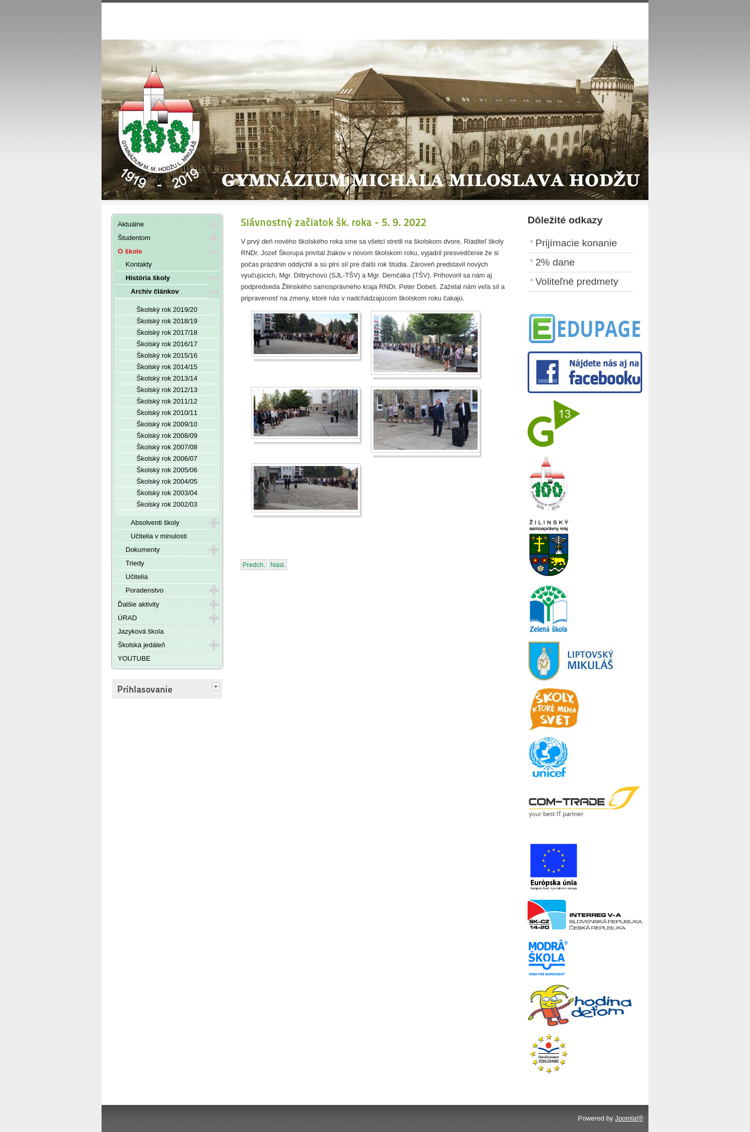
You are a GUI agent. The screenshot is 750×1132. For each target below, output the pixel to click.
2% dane (555, 262)
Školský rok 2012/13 (166, 390)
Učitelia (137, 577)
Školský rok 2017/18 (166, 332)
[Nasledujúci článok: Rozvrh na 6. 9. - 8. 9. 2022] (278, 564)
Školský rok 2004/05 (166, 481)
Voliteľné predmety (576, 281)
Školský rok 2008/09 (166, 435)
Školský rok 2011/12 (166, 401)
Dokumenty (143, 550)
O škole (130, 251)
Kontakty (139, 264)
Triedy (135, 563)
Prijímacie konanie (576, 242)
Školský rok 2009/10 (166, 424)
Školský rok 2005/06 (166, 470)
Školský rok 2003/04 (166, 493)
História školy (148, 278)
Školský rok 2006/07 (166, 458)
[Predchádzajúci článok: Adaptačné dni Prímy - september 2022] (254, 564)
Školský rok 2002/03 (166, 504)
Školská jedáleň (141, 645)
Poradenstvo (145, 590)
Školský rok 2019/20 (166, 309)
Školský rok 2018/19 (166, 321)
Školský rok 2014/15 (166, 367)
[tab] (217, 687)
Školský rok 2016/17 (166, 344)
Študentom (134, 238)
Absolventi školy (155, 522)
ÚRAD (127, 618)
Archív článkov (155, 291)
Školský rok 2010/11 (166, 413)
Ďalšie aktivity (138, 604)
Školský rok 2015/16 (166, 355)
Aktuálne (131, 224)
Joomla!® (629, 1118)
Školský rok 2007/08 (166, 447)
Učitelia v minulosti (159, 536)
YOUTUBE (134, 658)
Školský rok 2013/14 (166, 378)
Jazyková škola (141, 631)
